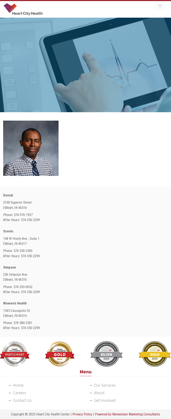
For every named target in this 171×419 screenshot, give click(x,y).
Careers (19, 392)
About (99, 392)
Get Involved (105, 400)
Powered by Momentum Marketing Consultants (127, 414)
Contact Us (22, 400)
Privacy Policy (82, 414)
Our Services (105, 385)
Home (18, 385)
